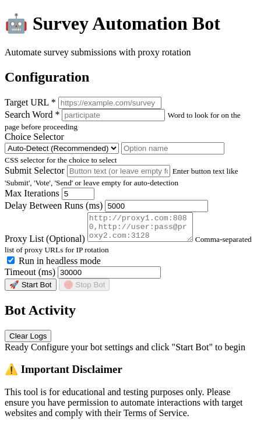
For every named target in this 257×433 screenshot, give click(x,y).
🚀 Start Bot (30, 290)
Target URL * (30, 102)
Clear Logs (28, 341)
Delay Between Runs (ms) (54, 205)
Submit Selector (35, 170)
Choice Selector (34, 137)
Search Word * (32, 114)
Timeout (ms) (30, 277)
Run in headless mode (54, 266)
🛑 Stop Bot (84, 290)
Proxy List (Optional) (45, 244)
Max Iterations (32, 193)
